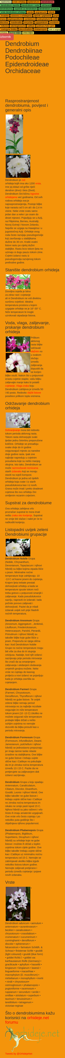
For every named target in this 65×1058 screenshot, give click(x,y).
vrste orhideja (19, 2)
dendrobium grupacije (49, 9)
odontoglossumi (17, 26)
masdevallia (16, 22)
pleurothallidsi (25, 29)
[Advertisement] (45, 87)
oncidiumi (54, 22)
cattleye (30, 26)
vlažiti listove (34, 392)
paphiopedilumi (15, 19)
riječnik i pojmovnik (42, 15)
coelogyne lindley (9, 29)
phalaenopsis (40, 29)
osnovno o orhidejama (21, 15)
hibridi (51, 12)
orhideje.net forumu (27, 1019)
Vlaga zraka (22, 385)
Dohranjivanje (12, 430)
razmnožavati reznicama (25, 468)
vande (30, 12)
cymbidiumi (29, 19)
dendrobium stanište (10, 5)
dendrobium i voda (30, 5)
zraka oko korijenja (22, 515)
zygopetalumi (41, 22)
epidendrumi (34, 2)
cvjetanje (10, 385)
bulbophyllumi (43, 19)
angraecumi (40, 12)
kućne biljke (15, 33)
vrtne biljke (28, 33)
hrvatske (5, 15)
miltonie (4, 26)
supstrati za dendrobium (26, 9)
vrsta (38, 183)
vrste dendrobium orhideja (13, 12)
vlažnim (35, 351)
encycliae (28, 22)
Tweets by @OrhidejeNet (18, 1053)
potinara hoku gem (45, 26)
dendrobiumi (47, 2)
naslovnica (6, 2)
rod (23, 180)
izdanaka (16, 471)
